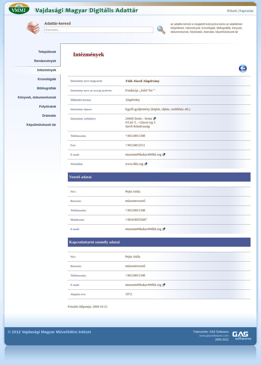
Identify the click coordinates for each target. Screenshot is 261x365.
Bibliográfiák (46, 88)
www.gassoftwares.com (214, 335)
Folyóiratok (47, 106)
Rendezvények (45, 61)
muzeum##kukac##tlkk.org (143, 154)
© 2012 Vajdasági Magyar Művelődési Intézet (49, 332)
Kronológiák (47, 79)
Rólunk (232, 11)
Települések (47, 52)
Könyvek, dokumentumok (37, 97)
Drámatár (49, 115)
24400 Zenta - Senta (138, 118)
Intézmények (46, 70)
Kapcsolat (246, 11)
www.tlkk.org (134, 164)
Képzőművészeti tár (41, 125)
